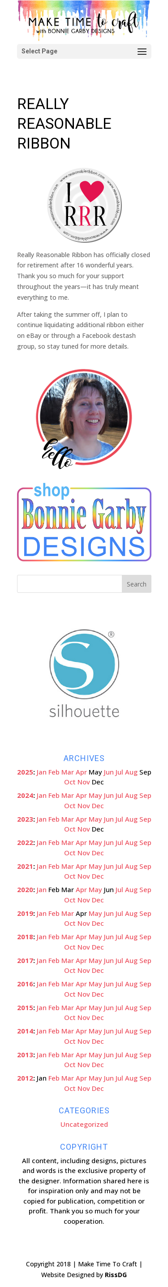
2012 (25, 1077)
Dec (98, 805)
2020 (25, 889)
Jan (42, 771)
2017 (25, 960)
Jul (119, 771)
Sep (145, 795)
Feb (54, 771)
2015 (25, 1007)
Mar (67, 771)
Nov (84, 781)
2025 (25, 771)
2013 (25, 1054)
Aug (131, 771)
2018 (25, 936)
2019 (25, 913)
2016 (25, 983)
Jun (109, 771)
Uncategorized (84, 1124)
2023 (25, 818)
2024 (25, 795)
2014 (25, 1030)
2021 (25, 866)
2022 (25, 842)
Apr (81, 771)
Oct (70, 781)
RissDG (116, 1274)
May (95, 795)
